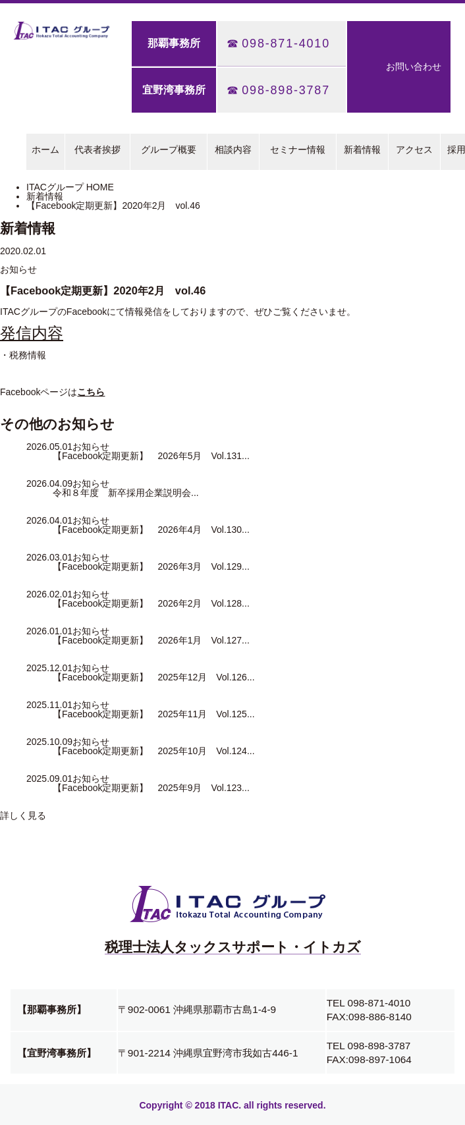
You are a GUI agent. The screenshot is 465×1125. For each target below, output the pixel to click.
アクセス (414, 149)
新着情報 (362, 149)
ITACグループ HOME (70, 187)
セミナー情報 (297, 149)
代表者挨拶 (97, 149)
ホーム (45, 149)
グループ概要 (168, 149)
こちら (91, 392)
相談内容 (233, 149)
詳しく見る (23, 815)
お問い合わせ (413, 66)
